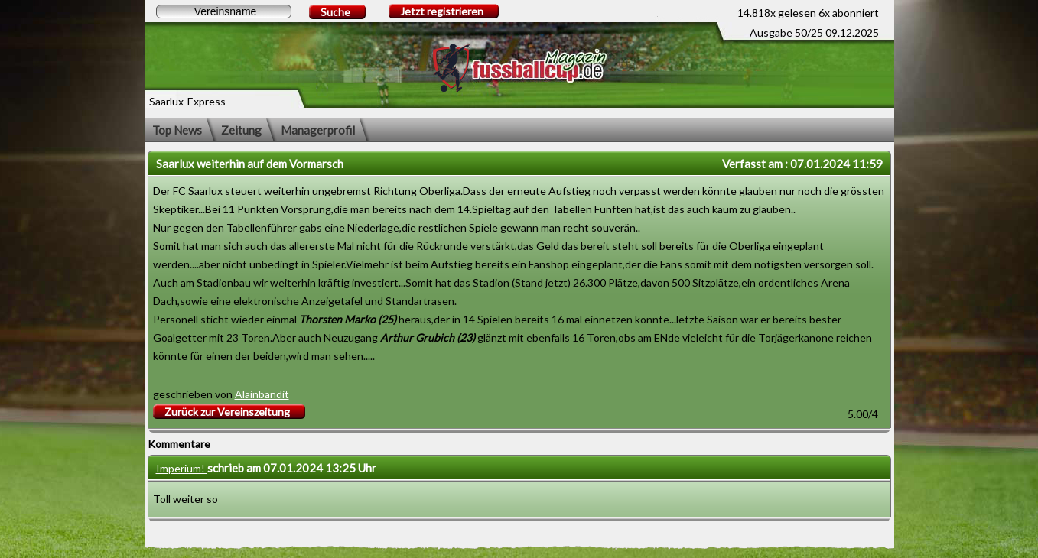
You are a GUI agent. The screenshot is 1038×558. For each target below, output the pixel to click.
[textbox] (224, 11)
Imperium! (181, 468)
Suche (335, 11)
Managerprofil (318, 130)
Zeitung (241, 130)
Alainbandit (262, 394)
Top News (177, 130)
